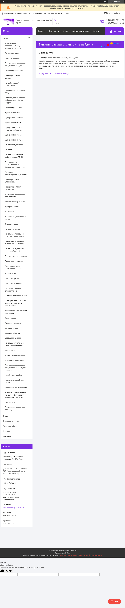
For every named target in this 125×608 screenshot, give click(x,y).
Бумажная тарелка (13, 122)
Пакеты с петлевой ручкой (16, 256)
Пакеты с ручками (12, 229)
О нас (65, 31)
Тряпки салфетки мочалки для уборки (16, 312)
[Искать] (55, 20)
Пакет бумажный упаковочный (12, 180)
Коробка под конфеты (14, 375)
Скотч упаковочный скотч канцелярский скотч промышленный (15, 303)
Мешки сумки (10, 273)
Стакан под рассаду (13, 53)
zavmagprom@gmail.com (13, 507)
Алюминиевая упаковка (15, 202)
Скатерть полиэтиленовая (16, 296)
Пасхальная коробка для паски (15, 381)
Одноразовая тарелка (14, 135)
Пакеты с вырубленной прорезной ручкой (14, 250)
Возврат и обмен (10, 426)
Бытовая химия (11, 328)
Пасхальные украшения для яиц (15, 408)
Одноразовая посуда (13, 140)
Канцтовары (10, 350)
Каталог (53, 31)
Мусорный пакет (12, 207)
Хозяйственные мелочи (15, 355)
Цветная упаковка (12, 58)
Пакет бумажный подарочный (12, 84)
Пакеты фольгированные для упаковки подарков (15, 64)
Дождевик (9, 212)
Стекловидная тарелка (14, 71)
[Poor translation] (9, 571)
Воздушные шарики (13, 338)
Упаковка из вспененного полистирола (15, 195)
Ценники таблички (12, 333)
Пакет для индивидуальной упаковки (16, 173)
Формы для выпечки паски (16, 387)
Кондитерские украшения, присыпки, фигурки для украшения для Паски (16, 394)
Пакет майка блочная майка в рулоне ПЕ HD (14, 156)
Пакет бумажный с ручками (12, 76)
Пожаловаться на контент (69, 555)
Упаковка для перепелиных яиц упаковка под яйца (13, 45)
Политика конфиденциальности (90, 555)
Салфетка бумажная (13, 284)
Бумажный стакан (12, 113)
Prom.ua (73, 551)
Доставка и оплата (80, 31)
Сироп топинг (10, 318)
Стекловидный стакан (14, 108)
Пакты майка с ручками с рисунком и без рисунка (15, 242)
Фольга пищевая (12, 224)
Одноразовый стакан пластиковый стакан (13, 128)
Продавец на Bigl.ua (62, 553)
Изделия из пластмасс (14, 360)
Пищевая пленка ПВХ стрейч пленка (14, 289)
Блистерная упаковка (14, 145)
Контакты (7, 436)
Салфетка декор (12, 278)
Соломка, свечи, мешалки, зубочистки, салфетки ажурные (15, 100)
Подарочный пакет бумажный (13, 188)
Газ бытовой (10, 402)
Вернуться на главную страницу (54, 73)
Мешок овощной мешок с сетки (15, 218)
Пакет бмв (9, 150)
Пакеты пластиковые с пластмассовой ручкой (14, 235)
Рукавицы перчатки (13, 323)
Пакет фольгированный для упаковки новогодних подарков (15, 367)
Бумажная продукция (14, 261)
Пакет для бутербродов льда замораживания (14, 344)
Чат (114, 601)
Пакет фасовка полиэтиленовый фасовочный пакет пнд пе (15, 164)
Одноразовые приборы (14, 118)
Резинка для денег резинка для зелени (13, 267)
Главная (42, 31)
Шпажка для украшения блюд (15, 91)
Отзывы (6, 431)
